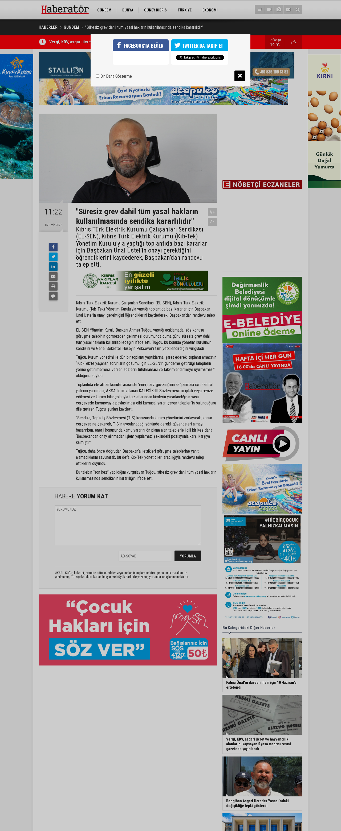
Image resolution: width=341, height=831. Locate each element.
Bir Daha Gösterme (114, 76)
